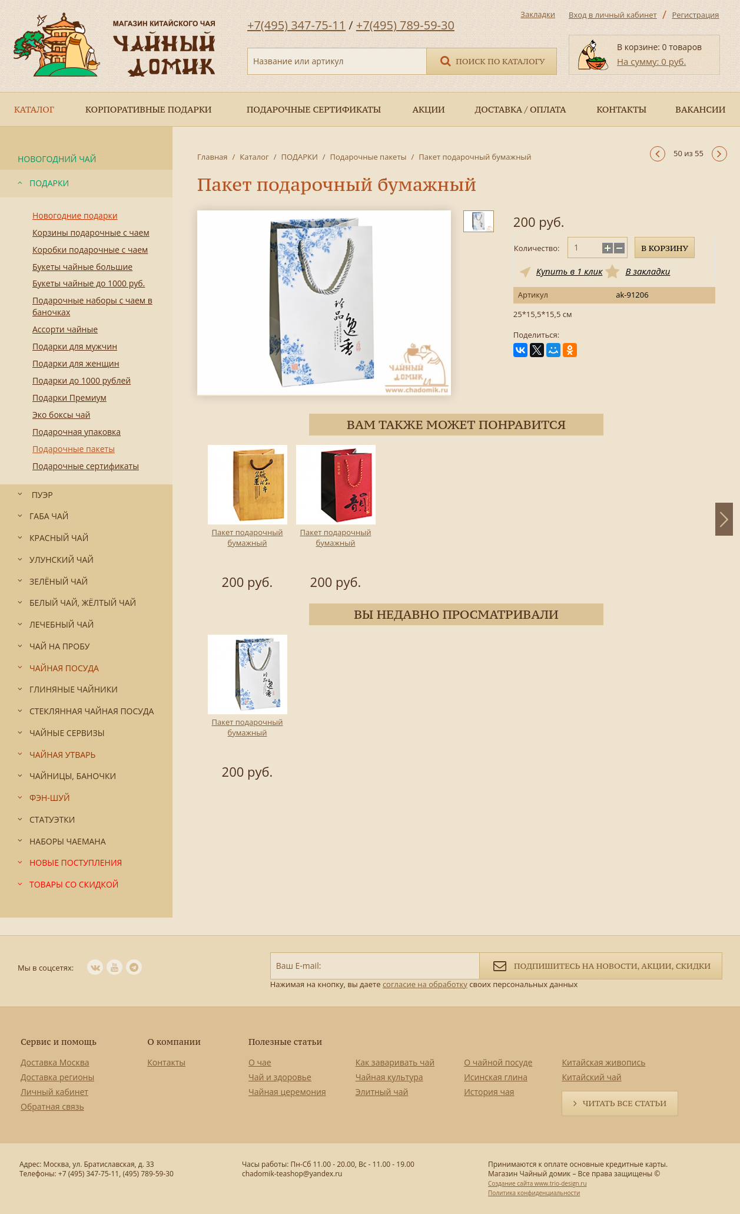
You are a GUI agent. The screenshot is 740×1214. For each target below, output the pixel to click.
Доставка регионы (57, 1077)
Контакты (166, 1062)
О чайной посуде (498, 1062)
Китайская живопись (603, 1062)
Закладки (537, 14)
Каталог (254, 156)
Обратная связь (52, 1106)
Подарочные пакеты (368, 156)
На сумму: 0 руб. (651, 61)
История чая (489, 1091)
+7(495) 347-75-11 (296, 25)
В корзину (664, 248)
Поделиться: (536, 335)
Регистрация (695, 14)
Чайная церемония (287, 1091)
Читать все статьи (624, 1103)
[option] (247, 519)
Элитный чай (382, 1091)
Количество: (537, 248)
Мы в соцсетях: (46, 967)
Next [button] (724, 519)
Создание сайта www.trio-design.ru (537, 1183)
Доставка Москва (55, 1062)
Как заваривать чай (395, 1062)
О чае (259, 1062)
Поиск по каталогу (491, 60)
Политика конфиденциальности (534, 1193)
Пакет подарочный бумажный (247, 537)
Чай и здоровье (279, 1077)
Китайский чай (591, 1077)
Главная (212, 156)
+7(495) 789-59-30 (405, 25)
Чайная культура (389, 1077)
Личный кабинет (54, 1091)
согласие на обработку (425, 984)
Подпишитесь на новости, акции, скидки (601, 965)
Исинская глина (495, 1077)
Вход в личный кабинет (613, 14)
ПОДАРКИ (299, 156)
